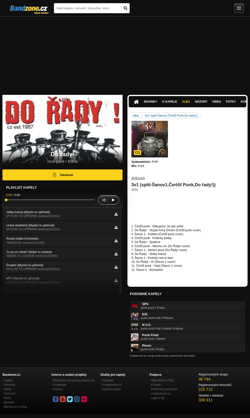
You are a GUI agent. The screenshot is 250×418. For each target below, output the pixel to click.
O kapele (169, 101)
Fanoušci (10, 393)
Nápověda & (162, 380)
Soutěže (9, 402)
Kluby (7, 398)
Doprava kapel (111, 389)
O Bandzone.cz (161, 393)
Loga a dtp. (158, 398)
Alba (186, 101)
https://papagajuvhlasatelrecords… (154, 198)
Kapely (8, 380)
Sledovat (62, 174)
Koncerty (9, 384)
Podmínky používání (164, 389)
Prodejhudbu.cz (112, 384)
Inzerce (57, 389)
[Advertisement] (125, 53)
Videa (216, 101)
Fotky (231, 101)
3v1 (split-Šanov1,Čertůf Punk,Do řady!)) (171, 115)
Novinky (150, 101)
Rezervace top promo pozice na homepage (73, 382)
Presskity (108, 380)
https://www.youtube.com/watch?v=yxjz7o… (159, 210)
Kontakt (156, 384)
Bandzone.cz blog (15, 406)
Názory (201, 101)
